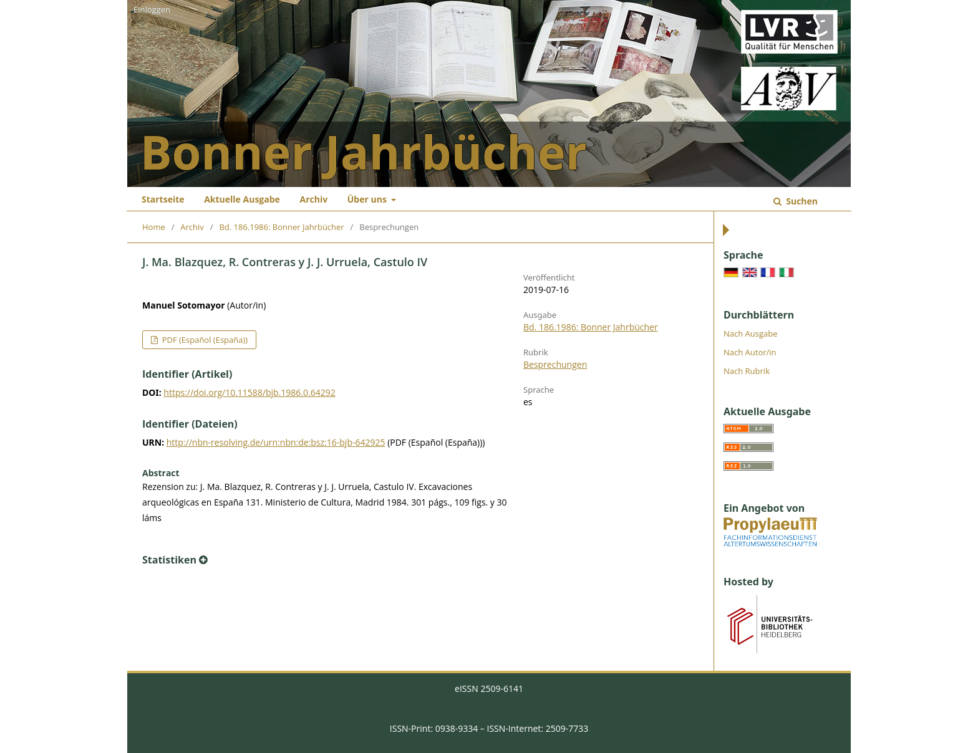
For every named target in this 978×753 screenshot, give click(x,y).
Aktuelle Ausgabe (242, 199)
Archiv (313, 199)
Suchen (801, 201)
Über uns (368, 199)
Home (153, 227)
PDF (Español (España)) (204, 339)
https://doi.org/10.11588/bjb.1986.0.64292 (249, 392)
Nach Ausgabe (751, 333)
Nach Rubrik (747, 370)
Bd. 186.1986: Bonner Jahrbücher (281, 227)
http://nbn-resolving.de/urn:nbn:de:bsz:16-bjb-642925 (276, 442)
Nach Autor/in (750, 352)
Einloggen (151, 9)
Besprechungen (555, 364)
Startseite (163, 199)
